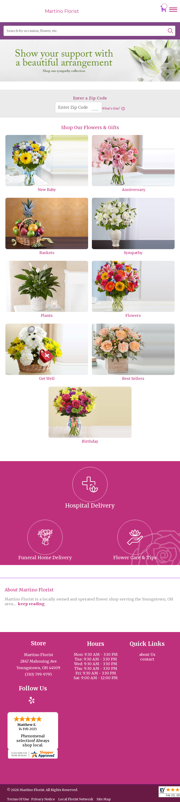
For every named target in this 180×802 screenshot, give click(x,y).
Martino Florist (62, 11)
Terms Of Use (18, 799)
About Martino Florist (29, 590)
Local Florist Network (75, 799)
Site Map (104, 799)
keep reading (31, 603)
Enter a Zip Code (90, 98)
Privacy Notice (43, 799)
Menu (173, 14)
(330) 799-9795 (38, 674)
